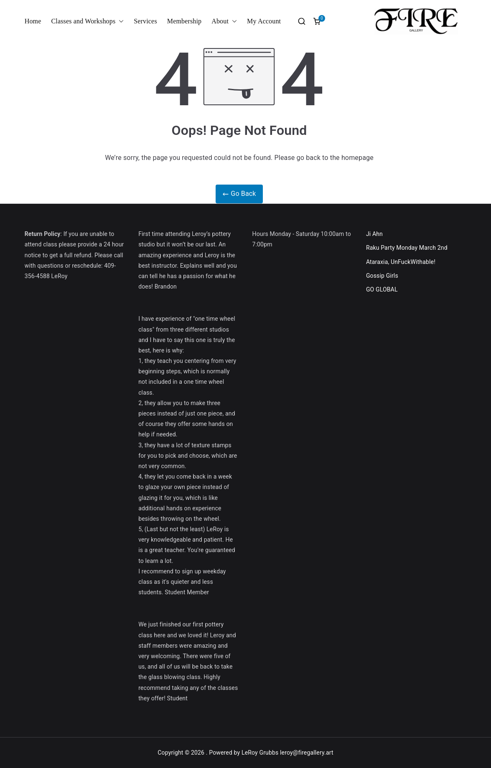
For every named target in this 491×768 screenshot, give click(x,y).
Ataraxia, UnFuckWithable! (400, 262)
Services (145, 21)
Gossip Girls (382, 275)
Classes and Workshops (87, 21)
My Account (264, 21)
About (224, 21)
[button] (119, 21)
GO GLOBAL (382, 289)
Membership (184, 21)
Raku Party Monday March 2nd (407, 247)
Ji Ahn (374, 234)
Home (33, 21)
